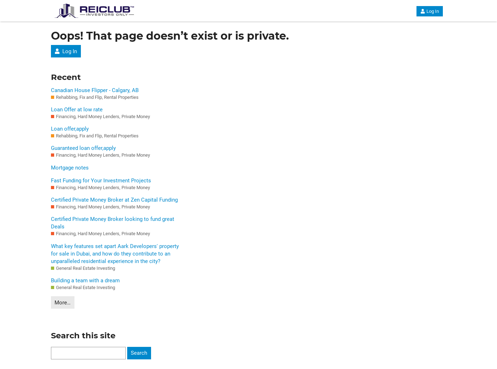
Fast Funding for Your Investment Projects (101, 180)
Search (139, 353)
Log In (429, 11)
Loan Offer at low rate (77, 109)
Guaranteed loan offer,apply (83, 148)
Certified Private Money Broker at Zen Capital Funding (114, 200)
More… (63, 302)
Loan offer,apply (70, 129)
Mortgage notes (70, 168)
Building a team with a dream (85, 280)
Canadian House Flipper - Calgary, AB (95, 90)
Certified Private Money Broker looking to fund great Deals (112, 223)
